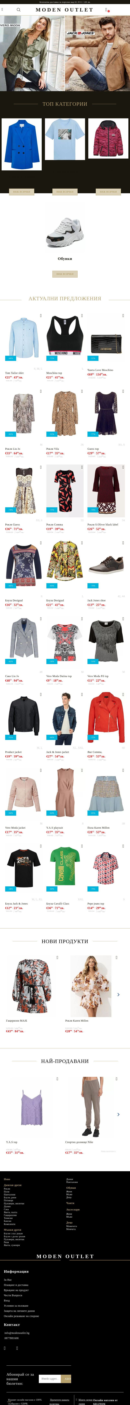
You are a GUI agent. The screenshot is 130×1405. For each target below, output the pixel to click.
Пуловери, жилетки (14, 1207)
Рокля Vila (52, 452)
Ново (7, 1183)
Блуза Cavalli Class (57, 907)
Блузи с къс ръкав (13, 1237)
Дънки (7, 1210)
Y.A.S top (11, 1146)
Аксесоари (73, 1213)
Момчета (71, 1233)
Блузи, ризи (10, 1201)
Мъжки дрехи (12, 1233)
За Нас (8, 1283)
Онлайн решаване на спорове (21, 1320)
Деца (68, 1201)
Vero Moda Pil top (97, 680)
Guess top (93, 452)
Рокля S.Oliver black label (102, 528)
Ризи (6, 1246)
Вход (7, 1304)
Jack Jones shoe (96, 604)
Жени (69, 1195)
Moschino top (54, 376)
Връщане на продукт (16, 1294)
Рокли (7, 1192)
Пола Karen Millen (98, 831)
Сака (6, 1213)
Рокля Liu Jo (12, 452)
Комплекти (9, 1228)
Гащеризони (10, 1219)
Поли (6, 1195)
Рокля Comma (54, 528)
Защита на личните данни (19, 1314)
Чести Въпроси (13, 1299)
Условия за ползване (16, 1309)
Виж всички (22, 192)
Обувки (71, 1191)
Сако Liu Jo (12, 680)
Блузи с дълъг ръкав (14, 1240)
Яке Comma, (94, 756)
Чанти (70, 1207)
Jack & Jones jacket (57, 756)
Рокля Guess (12, 528)
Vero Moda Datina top (59, 680)
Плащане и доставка (16, 1288)
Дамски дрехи (13, 1189)
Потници (8, 1204)
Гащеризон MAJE (16, 1024)
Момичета (71, 1230)
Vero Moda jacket (15, 831)
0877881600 (12, 1342)
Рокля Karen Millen (76, 1024)
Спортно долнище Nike (79, 1146)
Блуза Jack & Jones (16, 907)
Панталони (9, 1198)
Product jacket (13, 756)
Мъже (69, 1198)
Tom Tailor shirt (14, 376)
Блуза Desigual (14, 604)
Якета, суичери (12, 1249)
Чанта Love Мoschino (100, 374)
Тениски (8, 1222)
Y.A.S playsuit (54, 831)
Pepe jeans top (95, 907)
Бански (7, 1225)
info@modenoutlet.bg (17, 1336)
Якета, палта (10, 1216)
